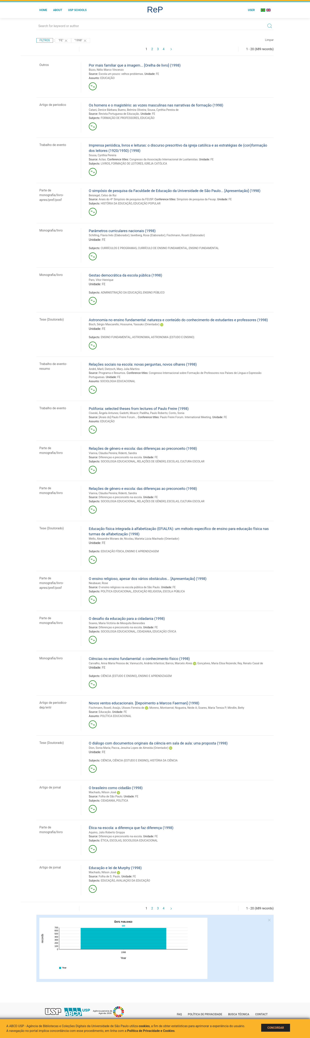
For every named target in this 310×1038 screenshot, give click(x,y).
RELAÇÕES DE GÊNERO (151, 461)
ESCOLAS (173, 461)
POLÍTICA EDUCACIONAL (116, 591)
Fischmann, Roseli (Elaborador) (185, 235)
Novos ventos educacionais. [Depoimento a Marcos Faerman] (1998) (144, 703)
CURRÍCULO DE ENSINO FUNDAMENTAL (162, 248)
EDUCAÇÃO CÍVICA (164, 631)
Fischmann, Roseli (100, 707)
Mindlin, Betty (236, 707)
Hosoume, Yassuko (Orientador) (140, 324)
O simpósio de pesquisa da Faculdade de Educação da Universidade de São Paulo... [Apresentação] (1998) (174, 191)
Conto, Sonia (176, 413)
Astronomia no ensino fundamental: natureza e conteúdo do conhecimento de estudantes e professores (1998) (178, 320)
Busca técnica (238, 1014)
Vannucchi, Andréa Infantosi (147, 663)
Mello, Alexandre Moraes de (106, 538)
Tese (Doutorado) (51, 319)
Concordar (275, 1027)
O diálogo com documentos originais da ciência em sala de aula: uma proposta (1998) (158, 743)
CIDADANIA (144, 631)
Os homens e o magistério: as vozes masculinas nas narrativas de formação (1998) (156, 105)
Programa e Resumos (112, 373)
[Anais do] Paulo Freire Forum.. (117, 417)
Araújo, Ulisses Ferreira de (128, 707)
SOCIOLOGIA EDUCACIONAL (117, 381)
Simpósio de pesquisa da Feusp (196, 199)
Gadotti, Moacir (129, 413)
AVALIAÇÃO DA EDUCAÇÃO (133, 880)
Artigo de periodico (52, 105)
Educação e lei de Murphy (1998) (115, 868)
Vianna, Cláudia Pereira (103, 453)
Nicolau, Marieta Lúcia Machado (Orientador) (151, 538)
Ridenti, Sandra (127, 453)
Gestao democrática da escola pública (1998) (125, 275)
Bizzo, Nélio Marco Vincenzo (106, 69)
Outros (44, 65)
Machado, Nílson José (102, 792)
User (251, 10)
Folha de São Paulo (110, 796)
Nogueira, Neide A (186, 707)
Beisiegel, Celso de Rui (102, 195)
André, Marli (96, 369)
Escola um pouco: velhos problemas (121, 73)
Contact (261, 1014)
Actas (102, 159)
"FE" (63, 41)
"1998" (80, 41)
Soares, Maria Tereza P (212, 707)
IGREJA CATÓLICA (155, 163)
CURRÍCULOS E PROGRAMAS (119, 248)
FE (157, 73)
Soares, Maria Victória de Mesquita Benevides (117, 623)
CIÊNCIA (106, 760)
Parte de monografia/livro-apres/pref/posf (51, 195)
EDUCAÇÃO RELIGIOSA (147, 591)
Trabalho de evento (52, 145)
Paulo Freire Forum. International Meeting (185, 417)
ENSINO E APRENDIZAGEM (142, 551)
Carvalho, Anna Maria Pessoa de (109, 663)
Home (43, 10)
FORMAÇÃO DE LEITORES (127, 163)
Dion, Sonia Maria (99, 747)
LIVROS (105, 163)
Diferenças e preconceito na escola (120, 457)
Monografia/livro (51, 230)
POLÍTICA (122, 800)
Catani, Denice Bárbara (103, 109)
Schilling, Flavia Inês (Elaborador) (109, 235)
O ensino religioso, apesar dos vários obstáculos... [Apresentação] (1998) (148, 579)
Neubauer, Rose (98, 583)
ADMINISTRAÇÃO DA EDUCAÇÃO (121, 292)
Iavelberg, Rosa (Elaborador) (148, 235)
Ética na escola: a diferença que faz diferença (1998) (131, 828)
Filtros (45, 40)
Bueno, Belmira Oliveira (132, 109)
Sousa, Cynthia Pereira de (163, 109)
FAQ (179, 1014)
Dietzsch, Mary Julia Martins (122, 369)
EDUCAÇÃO (107, 78)
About (57, 10)
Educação (105, 711)
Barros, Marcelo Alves (178, 663)
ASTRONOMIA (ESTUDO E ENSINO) (172, 337)
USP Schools (77, 10)
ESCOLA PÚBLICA (174, 591)
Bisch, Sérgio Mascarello (104, 324)
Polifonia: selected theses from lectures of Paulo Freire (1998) (139, 409)
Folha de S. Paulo (109, 876)
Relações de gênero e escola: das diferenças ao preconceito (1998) (143, 448)
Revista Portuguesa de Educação (119, 113)
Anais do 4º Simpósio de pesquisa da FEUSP (126, 199)
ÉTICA (105, 840)
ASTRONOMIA (141, 337)
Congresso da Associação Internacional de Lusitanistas (163, 159)
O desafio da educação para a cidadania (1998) (127, 618)
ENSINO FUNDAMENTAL (204, 248)
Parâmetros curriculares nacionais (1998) (122, 231)
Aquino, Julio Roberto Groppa (107, 832)
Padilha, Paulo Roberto (153, 413)
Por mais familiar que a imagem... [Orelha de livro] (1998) (135, 65)
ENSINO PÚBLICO (154, 292)
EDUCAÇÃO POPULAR (146, 203)
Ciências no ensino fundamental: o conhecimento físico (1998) (139, 659)
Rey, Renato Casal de (250, 663)
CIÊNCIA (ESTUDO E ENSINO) (119, 676)
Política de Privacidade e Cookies (151, 1031)
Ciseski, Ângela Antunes (103, 413)
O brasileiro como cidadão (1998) (116, 788)
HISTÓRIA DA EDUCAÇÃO (116, 203)
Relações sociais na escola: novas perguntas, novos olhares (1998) (143, 364)
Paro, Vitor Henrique (101, 279)
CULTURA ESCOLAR (192, 461)
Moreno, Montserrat (161, 707)
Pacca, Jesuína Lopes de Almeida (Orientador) (140, 747)
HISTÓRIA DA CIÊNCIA (164, 760)
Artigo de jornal (50, 787)
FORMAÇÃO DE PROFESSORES (120, 118)
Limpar (269, 39)
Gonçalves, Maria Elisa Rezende (216, 663)
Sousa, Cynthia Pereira (102, 155)
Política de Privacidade (205, 1014)
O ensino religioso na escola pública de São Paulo (129, 587)
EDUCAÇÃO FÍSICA (112, 551)
